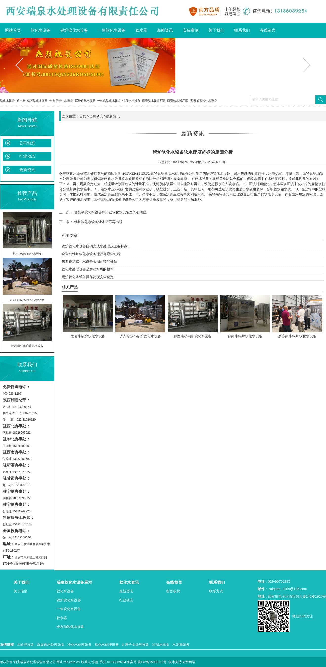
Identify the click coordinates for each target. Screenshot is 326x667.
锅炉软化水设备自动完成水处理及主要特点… (96, 246)
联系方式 (216, 591)
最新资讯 (27, 170)
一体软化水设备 (111, 30)
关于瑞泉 (20, 591)
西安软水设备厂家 (154, 100)
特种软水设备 (131, 100)
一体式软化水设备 (109, 100)
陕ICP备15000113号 (152, 662)
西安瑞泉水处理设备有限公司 (35, 662)
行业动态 (27, 156)
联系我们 (242, 30)
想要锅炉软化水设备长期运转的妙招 (89, 261)
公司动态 (27, 143)
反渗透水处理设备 (50, 644)
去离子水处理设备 (135, 644)
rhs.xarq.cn (180, 162)
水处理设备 (25, 644)
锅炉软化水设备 (74, 30)
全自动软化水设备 (61, 100)
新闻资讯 (165, 30)
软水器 (141, 30)
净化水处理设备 (79, 644)
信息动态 (96, 116)
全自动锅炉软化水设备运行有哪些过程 (91, 254)
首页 (82, 116)
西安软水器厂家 (177, 100)
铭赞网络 (188, 662)
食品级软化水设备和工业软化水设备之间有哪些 (110, 212)
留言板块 (173, 591)
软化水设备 (40, 30)
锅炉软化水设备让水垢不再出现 (97, 222)
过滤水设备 (160, 644)
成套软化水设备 (37, 100)
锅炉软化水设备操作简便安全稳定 (88, 277)
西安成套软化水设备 (203, 100)
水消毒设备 (181, 644)
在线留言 (268, 30)
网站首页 (13, 30)
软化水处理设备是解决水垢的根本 (88, 269)
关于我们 (216, 30)
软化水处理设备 (107, 644)
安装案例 (191, 30)
